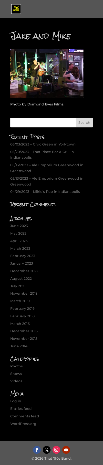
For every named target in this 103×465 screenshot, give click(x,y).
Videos (16, 381)
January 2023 (21, 263)
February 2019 (22, 308)
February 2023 (22, 256)
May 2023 (18, 233)
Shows (16, 374)
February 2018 (22, 316)
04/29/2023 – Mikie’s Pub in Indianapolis (45, 191)
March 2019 (20, 301)
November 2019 (24, 293)
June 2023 (19, 226)
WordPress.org (23, 424)
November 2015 (23, 338)
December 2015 (24, 331)
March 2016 (20, 323)
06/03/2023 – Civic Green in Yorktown (43, 144)
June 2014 (18, 346)
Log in (15, 401)
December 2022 (24, 271)
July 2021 (17, 286)
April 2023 (19, 241)
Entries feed (21, 408)
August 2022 (21, 278)
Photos (16, 366)
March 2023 (20, 248)
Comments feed (24, 416)
